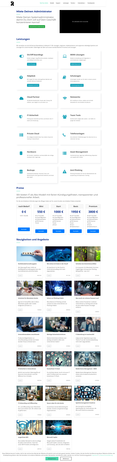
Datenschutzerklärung (106, 455)
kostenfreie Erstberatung (37, 26)
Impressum (95, 455)
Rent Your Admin (49, 3)
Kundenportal (96, 3)
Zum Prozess (31, 64)
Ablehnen (66, 458)
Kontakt (57, 3)
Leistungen (71, 3)
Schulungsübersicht (77, 85)
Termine (78, 3)
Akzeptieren (52, 458)
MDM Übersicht (75, 64)
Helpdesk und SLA (33, 85)
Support (63, 3)
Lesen (20, 275)
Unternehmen (86, 3)
